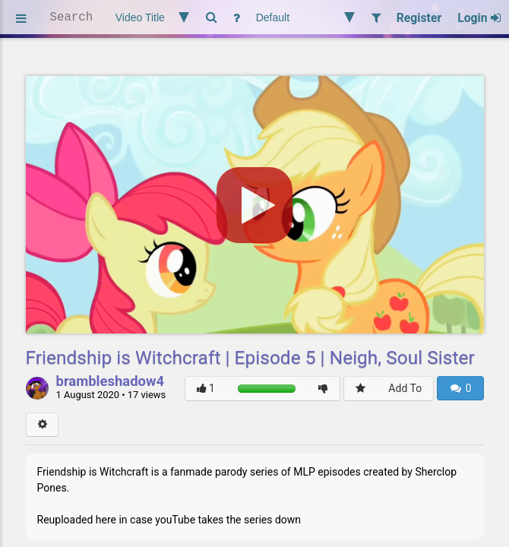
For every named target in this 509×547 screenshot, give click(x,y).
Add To (405, 388)
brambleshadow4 (110, 382)
